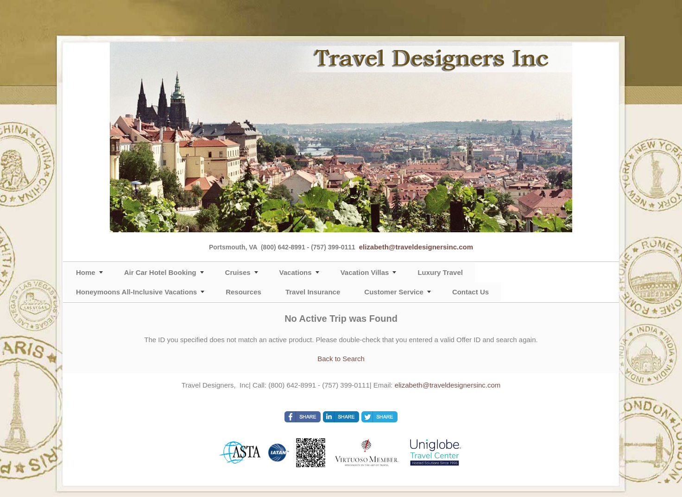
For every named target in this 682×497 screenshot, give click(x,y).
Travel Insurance (312, 292)
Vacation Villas (365, 272)
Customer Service (393, 292)
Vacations (295, 272)
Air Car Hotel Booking (160, 272)
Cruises (238, 272)
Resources (243, 292)
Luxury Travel (440, 272)
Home (85, 272)
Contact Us (470, 292)
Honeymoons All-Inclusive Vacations (136, 292)
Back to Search (341, 359)
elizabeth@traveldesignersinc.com (416, 247)
